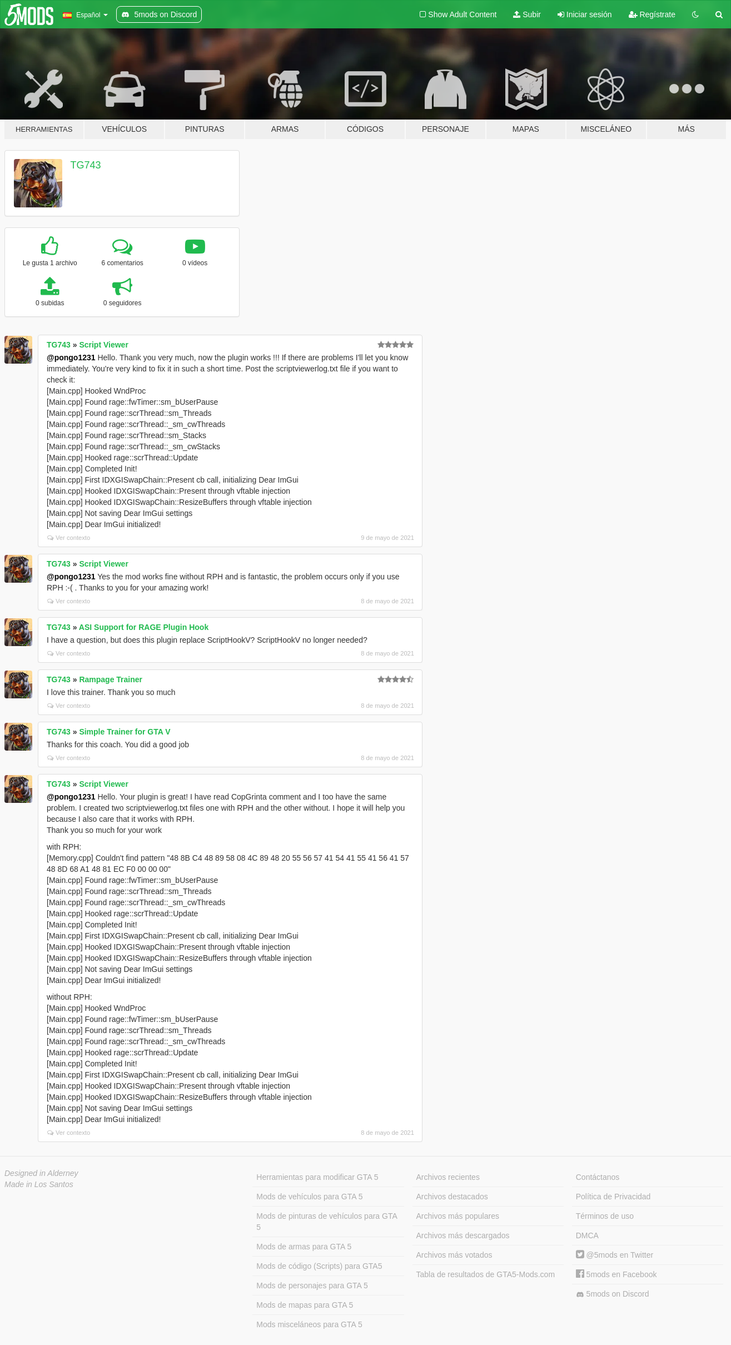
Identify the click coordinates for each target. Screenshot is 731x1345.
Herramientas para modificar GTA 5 (317, 1177)
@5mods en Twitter (614, 1255)
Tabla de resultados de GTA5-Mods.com (485, 1274)
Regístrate (652, 14)
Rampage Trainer (110, 679)
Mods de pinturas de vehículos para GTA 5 (326, 1222)
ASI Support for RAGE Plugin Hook (143, 627)
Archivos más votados (454, 1254)
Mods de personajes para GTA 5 (312, 1285)
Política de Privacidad (613, 1196)
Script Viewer (103, 344)
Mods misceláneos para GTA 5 (309, 1324)
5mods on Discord (612, 1294)
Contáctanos (598, 1177)
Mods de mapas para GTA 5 (304, 1305)
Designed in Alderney (41, 1173)
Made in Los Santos (38, 1184)
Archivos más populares (457, 1216)
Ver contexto (68, 537)
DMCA (587, 1235)
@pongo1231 (71, 357)
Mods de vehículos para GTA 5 (309, 1196)
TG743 (86, 165)
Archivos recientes (448, 1177)
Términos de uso (605, 1216)
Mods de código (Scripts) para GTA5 (319, 1266)
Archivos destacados (452, 1196)
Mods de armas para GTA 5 (303, 1246)
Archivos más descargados (463, 1235)
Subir (527, 14)
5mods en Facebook (616, 1274)
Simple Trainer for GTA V (124, 731)
